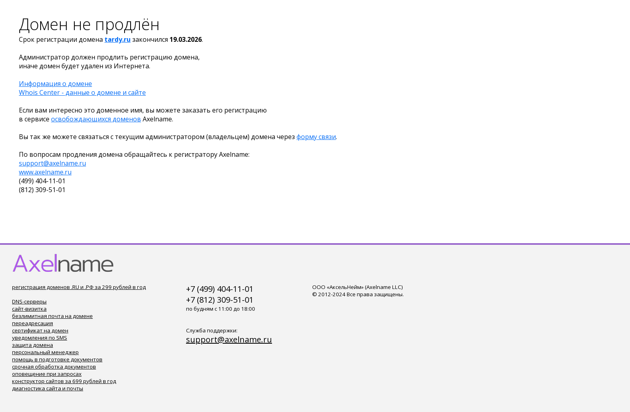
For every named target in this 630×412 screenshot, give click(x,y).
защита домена (32, 344)
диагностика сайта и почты (47, 388)
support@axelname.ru (52, 163)
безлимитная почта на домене (52, 316)
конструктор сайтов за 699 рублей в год (64, 381)
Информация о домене (55, 83)
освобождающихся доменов (96, 119)
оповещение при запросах (47, 373)
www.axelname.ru (45, 172)
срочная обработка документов (54, 366)
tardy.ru (117, 39)
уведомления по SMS (39, 337)
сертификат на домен (40, 330)
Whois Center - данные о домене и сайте (82, 92)
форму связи (316, 136)
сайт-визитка (29, 308)
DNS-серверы (29, 301)
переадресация (32, 323)
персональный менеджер (45, 352)
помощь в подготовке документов (57, 359)
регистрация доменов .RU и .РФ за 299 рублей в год (79, 287)
